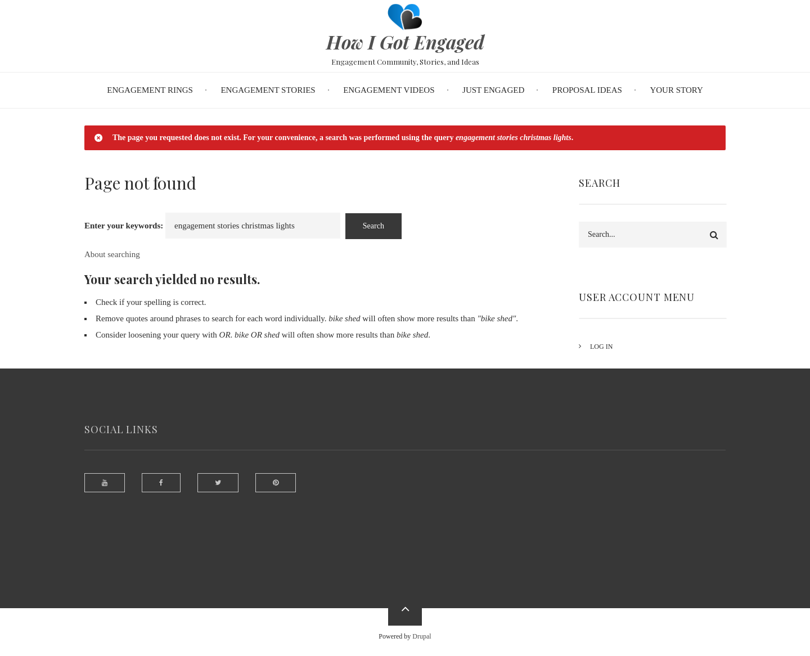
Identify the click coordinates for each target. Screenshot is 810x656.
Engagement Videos (388, 90)
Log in (610, 347)
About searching (112, 254)
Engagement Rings (150, 90)
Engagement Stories (267, 90)
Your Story (676, 90)
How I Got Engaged (405, 42)
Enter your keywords (122, 225)
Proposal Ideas (587, 90)
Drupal (421, 636)
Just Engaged (493, 90)
